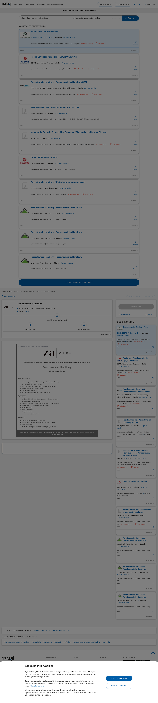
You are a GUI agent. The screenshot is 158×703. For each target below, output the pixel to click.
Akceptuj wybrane (119, 686)
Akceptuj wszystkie (119, 678)
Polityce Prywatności (37, 686)
